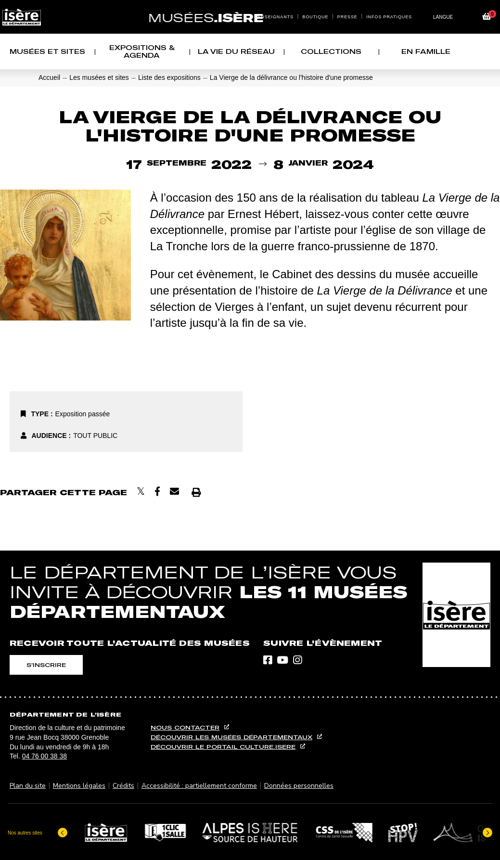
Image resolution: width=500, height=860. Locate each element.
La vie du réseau (236, 51)
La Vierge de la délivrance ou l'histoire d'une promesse (291, 77)
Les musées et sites (99, 77)
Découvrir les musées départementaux (231, 737)
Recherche (260, 6)
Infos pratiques (389, 16)
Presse (347, 16)
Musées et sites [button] (47, 51)
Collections (331, 51)
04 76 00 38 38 (44, 756)
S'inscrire (46, 665)
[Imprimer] (196, 492)
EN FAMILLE (425, 51)
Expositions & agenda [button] (142, 51)
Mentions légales (79, 785)
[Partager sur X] (141, 492)
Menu (240, 6)
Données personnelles (298, 785)
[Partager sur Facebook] (157, 492)
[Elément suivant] (487, 831)
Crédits (123, 785)
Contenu (250, 6)
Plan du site (28, 785)
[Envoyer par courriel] (174, 492)
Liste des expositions (169, 77)
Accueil (49, 77)
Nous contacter (185, 727)
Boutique (315, 16)
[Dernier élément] (62, 831)
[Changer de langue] (446, 17)
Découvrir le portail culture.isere (223, 747)
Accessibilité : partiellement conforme (199, 785)
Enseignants (275, 16)
